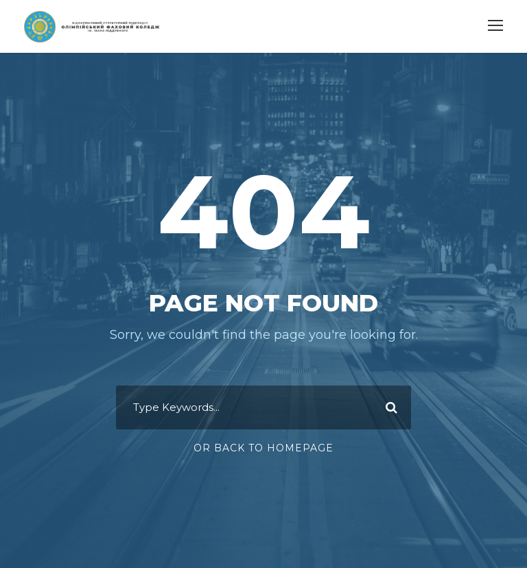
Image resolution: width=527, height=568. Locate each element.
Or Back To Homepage (263, 448)
